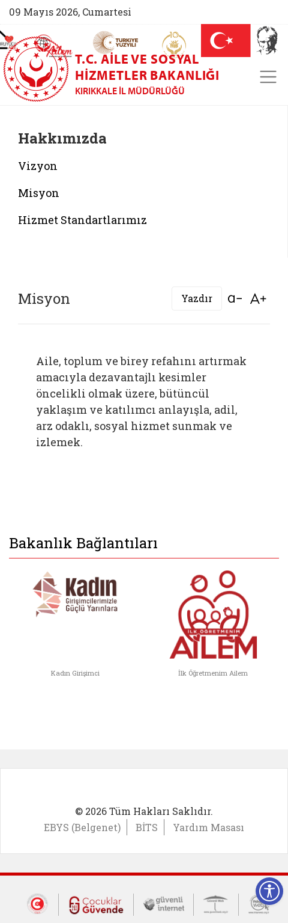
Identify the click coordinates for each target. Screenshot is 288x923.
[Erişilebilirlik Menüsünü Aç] (269, 891)
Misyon (38, 193)
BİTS (147, 827)
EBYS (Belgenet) (82, 827)
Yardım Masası (208, 827)
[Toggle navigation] (268, 77)
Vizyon (38, 166)
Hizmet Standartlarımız (82, 220)
